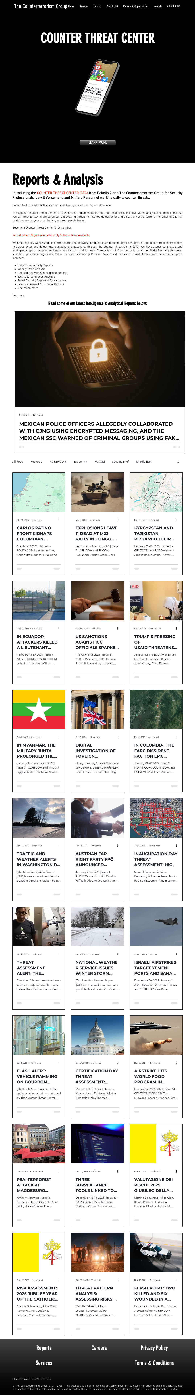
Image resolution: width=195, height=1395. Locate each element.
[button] (178, 462)
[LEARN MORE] (98, 142)
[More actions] (60, 520)
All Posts (17, 461)
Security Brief (120, 461)
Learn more (44, 1379)
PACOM (99, 461)
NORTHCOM (57, 461)
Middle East (143, 461)
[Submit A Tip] (173, 6)
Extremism (80, 461)
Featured (36, 461)
